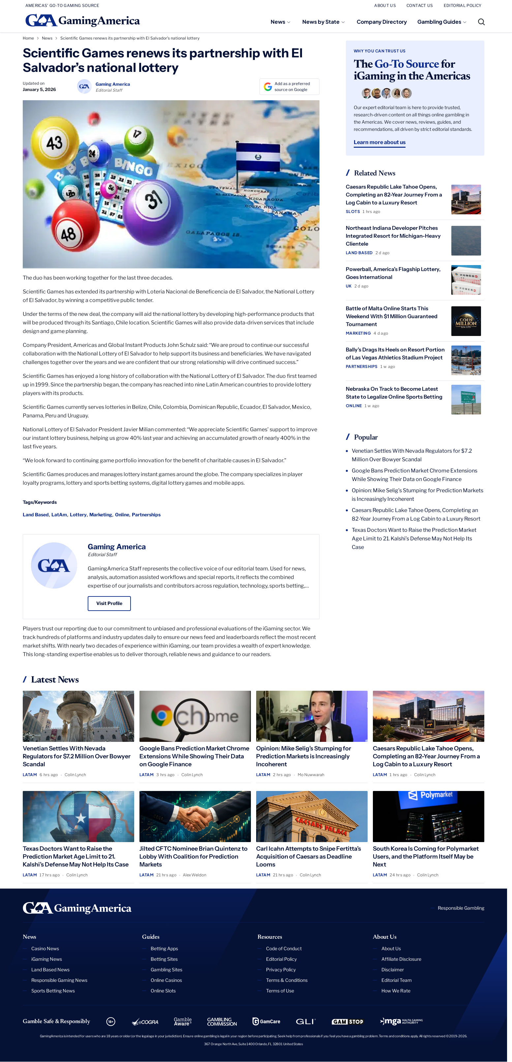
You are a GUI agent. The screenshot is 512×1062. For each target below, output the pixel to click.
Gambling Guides (439, 21)
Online (122, 514)
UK (349, 286)
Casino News (45, 948)
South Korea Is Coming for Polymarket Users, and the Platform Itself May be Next (426, 856)
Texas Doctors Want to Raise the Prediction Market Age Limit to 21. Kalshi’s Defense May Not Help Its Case (414, 538)
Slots (353, 211)
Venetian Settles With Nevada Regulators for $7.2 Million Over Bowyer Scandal (412, 455)
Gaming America (117, 546)
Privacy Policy (281, 969)
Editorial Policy (281, 959)
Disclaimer (392, 969)
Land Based (36, 514)
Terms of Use (280, 990)
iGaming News (46, 959)
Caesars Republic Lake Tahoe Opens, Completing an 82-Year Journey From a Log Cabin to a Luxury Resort (394, 194)
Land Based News (50, 969)
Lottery (78, 514)
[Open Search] (481, 21)
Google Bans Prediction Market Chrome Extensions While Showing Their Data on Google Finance (414, 475)
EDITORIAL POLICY (463, 5)
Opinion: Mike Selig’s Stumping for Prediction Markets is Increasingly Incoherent (417, 494)
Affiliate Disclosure (401, 959)
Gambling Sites (166, 969)
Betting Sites (164, 959)
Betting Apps (164, 948)
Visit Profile (109, 603)
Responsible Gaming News (59, 980)
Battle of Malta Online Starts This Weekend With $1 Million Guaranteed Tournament (391, 316)
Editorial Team (396, 980)
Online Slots (163, 990)
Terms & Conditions (287, 980)
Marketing (100, 514)
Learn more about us (380, 142)
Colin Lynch (75, 774)
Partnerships (146, 514)
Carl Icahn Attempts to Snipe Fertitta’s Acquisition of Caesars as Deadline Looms (308, 856)
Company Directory (382, 21)
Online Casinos (166, 980)
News (278, 21)
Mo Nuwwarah (311, 774)
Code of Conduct (284, 948)
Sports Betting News (53, 990)
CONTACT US (420, 5)
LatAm (59, 514)
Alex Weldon (194, 874)
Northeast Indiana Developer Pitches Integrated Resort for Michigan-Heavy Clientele (393, 236)
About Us (391, 948)
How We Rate (395, 990)
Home (28, 38)
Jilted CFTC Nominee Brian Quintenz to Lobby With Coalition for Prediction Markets (193, 856)
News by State (321, 21)
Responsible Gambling (461, 908)
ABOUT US (385, 5)
